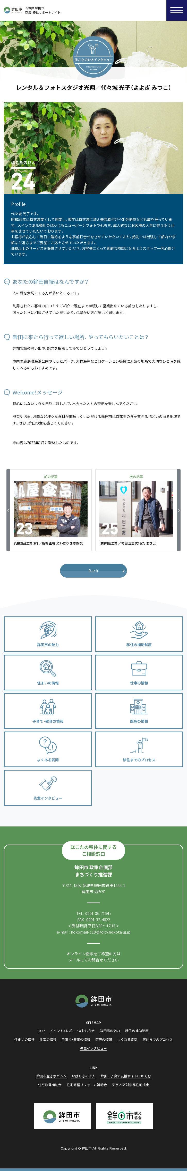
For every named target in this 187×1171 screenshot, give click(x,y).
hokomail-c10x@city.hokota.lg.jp (101, 932)
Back (94, 570)
